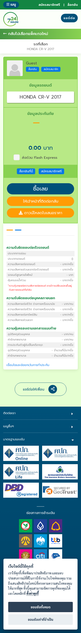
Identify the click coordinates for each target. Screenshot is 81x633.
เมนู (11, 4)
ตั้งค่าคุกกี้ (32, 593)
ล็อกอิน (72, 5)
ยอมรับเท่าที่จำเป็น (40, 619)
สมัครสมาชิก (51, 69)
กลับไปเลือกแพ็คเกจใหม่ (25, 34)
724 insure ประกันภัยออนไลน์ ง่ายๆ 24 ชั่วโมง (10, 19)
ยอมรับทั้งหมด (41, 607)
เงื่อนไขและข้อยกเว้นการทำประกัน (27, 365)
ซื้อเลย (40, 189)
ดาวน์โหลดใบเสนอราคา (40, 213)
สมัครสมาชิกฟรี (49, 5)
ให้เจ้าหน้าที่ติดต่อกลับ (40, 201)
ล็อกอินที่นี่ (26, 171)
